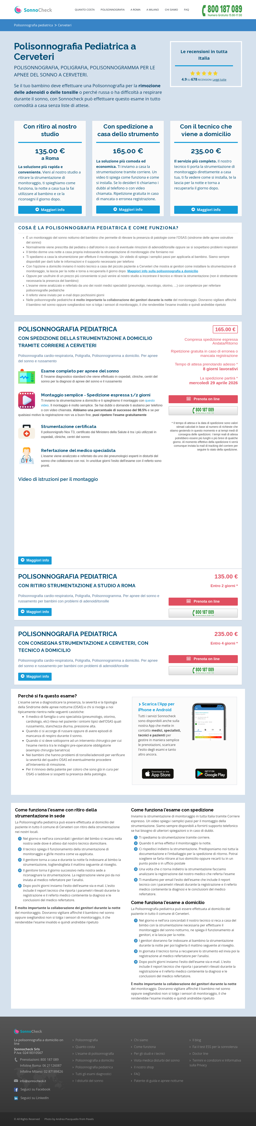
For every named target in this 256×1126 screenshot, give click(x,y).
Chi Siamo (171, 9)
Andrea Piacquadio (67, 1119)
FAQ (186, 9)
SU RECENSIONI (197, 79)
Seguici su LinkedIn (31, 1098)
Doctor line (200, 1053)
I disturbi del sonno (89, 1080)
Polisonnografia (113, 9)
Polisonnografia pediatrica (94, 1067)
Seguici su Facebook (32, 1089)
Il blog (197, 1040)
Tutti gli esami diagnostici (93, 1074)
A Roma (136, 9)
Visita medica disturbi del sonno (157, 1060)
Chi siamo (141, 1040)
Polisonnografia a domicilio (95, 1060)
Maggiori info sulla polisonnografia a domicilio (162, 271)
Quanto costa (85, 9)
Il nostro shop (144, 1067)
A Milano (153, 9)
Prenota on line (203, 399)
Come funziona (145, 1047)
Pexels (90, 1119)
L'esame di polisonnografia (95, 1053)
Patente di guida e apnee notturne (158, 1080)
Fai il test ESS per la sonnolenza (215, 1047)
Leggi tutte (219, 79)
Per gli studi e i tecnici (149, 1053)
